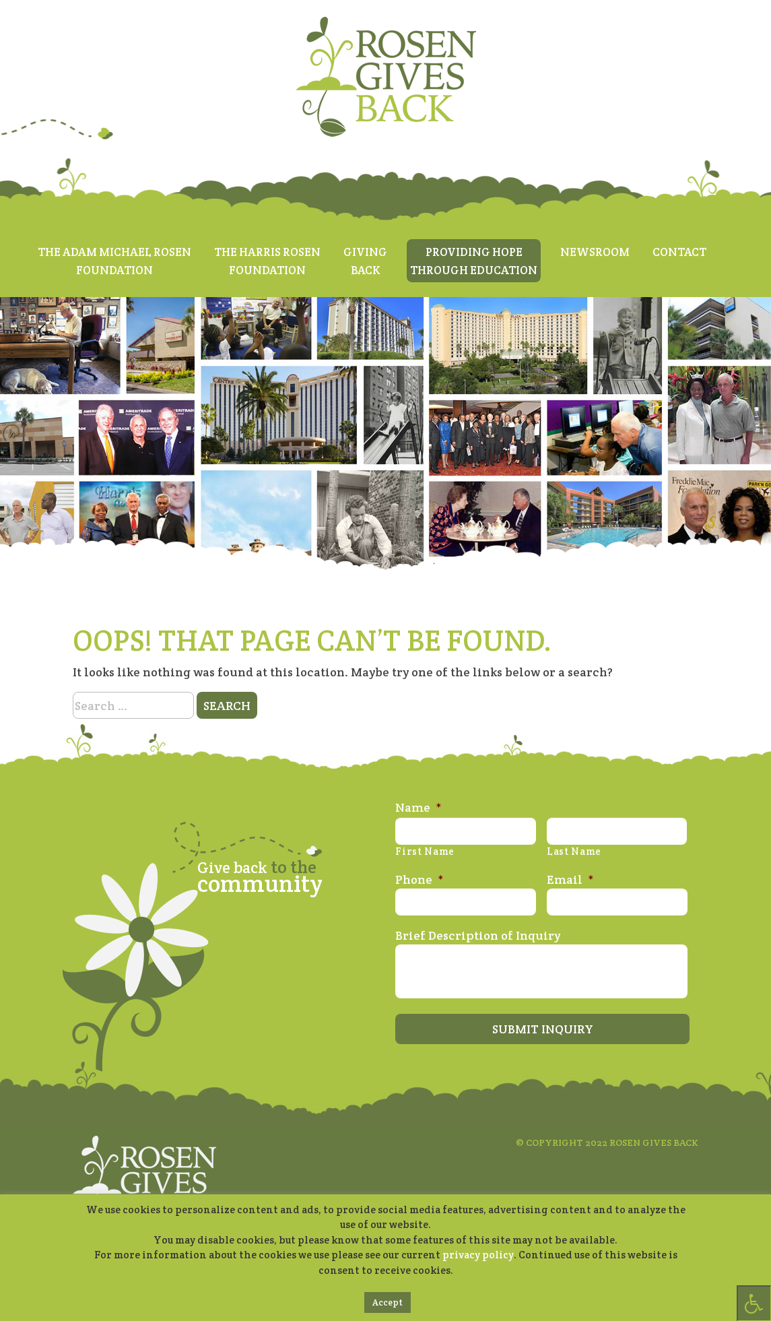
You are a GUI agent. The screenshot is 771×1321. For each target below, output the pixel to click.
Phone (419, 879)
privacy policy (478, 1254)
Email (570, 879)
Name (418, 807)
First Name (425, 851)
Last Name (574, 851)
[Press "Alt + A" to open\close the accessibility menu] (754, 1303)
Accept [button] (387, 1302)
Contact (679, 252)
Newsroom (595, 252)
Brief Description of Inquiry (477, 935)
